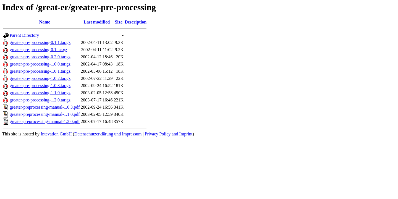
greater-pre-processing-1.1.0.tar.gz (40, 92)
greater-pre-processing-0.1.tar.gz (38, 49)
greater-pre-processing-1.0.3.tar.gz (40, 85)
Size (118, 22)
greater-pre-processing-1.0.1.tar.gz (40, 71)
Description (135, 22)
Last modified (97, 22)
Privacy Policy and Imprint (169, 134)
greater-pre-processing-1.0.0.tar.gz (40, 64)
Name (44, 22)
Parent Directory (24, 35)
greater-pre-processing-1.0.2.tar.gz (40, 78)
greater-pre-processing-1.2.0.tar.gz (40, 100)
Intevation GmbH (56, 134)
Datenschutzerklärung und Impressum (108, 134)
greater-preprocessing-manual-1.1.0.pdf (45, 114)
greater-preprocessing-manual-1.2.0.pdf (45, 121)
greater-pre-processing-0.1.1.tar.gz (40, 42)
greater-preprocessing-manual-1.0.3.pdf (45, 107)
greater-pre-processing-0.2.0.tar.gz (40, 56)
